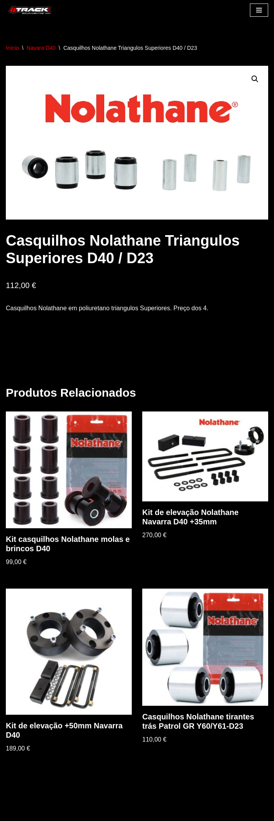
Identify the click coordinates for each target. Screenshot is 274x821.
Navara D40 (41, 48)
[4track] (29, 10)
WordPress (74, 813)
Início (12, 48)
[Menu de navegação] (259, 10)
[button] (255, 79)
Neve (13, 813)
